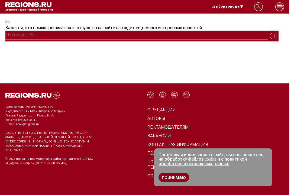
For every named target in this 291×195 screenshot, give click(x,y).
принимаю (174, 177)
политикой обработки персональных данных (203, 161)
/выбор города (227, 6)
